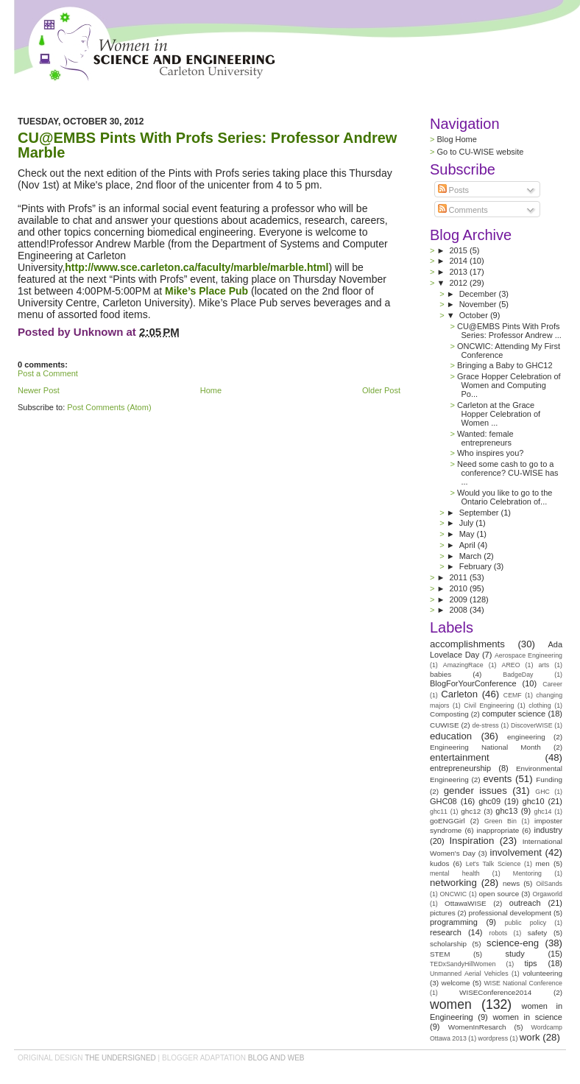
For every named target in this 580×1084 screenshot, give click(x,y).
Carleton (459, 694)
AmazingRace (463, 665)
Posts (454, 190)
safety (537, 933)
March (471, 556)
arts (543, 665)
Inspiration (471, 840)
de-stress (486, 725)
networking (453, 882)
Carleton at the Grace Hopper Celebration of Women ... (498, 414)
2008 (459, 609)
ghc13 (506, 810)
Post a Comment (48, 373)
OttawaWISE (466, 903)
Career (552, 684)
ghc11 (439, 811)
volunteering (542, 973)
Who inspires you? (490, 452)
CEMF (512, 695)
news (511, 883)
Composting (449, 714)
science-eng (513, 942)
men (543, 863)
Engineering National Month (485, 747)
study (514, 953)
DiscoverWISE (532, 725)
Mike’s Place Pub (205, 291)
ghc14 (543, 811)
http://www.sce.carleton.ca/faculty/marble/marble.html (196, 267)
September (480, 512)
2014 (459, 260)
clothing (539, 705)
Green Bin (500, 821)
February (476, 566)
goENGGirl (447, 821)
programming (454, 922)
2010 (459, 588)
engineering (526, 737)
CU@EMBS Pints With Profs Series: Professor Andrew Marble (207, 145)
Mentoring (527, 873)
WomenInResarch (477, 1027)
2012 (460, 282)
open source (498, 894)
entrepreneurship (460, 768)
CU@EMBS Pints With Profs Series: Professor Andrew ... (509, 330)
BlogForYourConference (473, 683)
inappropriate (498, 830)
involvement (516, 852)
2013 (459, 271)
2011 (459, 577)
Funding (549, 779)
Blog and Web (276, 1058)
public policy (526, 922)
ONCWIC (453, 894)
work (530, 1037)
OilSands (549, 883)
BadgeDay (518, 674)
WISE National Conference (523, 983)
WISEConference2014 (495, 992)
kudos (439, 863)
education (451, 736)
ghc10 (534, 801)
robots (498, 933)
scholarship (448, 944)
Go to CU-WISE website (479, 151)
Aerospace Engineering (528, 655)
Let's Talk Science (493, 863)
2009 (459, 599)
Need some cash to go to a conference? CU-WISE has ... (508, 473)
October (474, 315)
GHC (542, 791)
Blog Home (456, 139)
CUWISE (444, 725)
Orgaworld (547, 894)
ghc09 (489, 801)
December (479, 293)
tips (530, 963)
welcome (456, 983)
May (468, 533)
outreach (525, 902)
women (451, 1004)
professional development (509, 913)
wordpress (493, 1038)
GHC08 (443, 801)
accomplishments (467, 644)
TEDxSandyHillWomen (462, 964)
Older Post (381, 390)
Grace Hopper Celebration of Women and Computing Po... (509, 385)
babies (440, 674)
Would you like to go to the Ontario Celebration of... (504, 497)
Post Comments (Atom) (109, 407)
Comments (463, 209)
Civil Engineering (489, 705)
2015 (459, 250)
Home (211, 390)
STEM (440, 954)
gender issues (475, 790)
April (468, 545)
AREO (511, 665)
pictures (443, 913)
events (497, 778)
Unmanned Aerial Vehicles (469, 973)
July (467, 522)
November (479, 304)
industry (548, 830)
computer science (513, 713)
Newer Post (39, 390)
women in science (527, 1017)
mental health (455, 873)
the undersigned (120, 1058)
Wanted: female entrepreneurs (485, 438)
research (445, 932)
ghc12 (471, 811)
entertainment (459, 757)
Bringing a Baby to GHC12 (505, 365)
